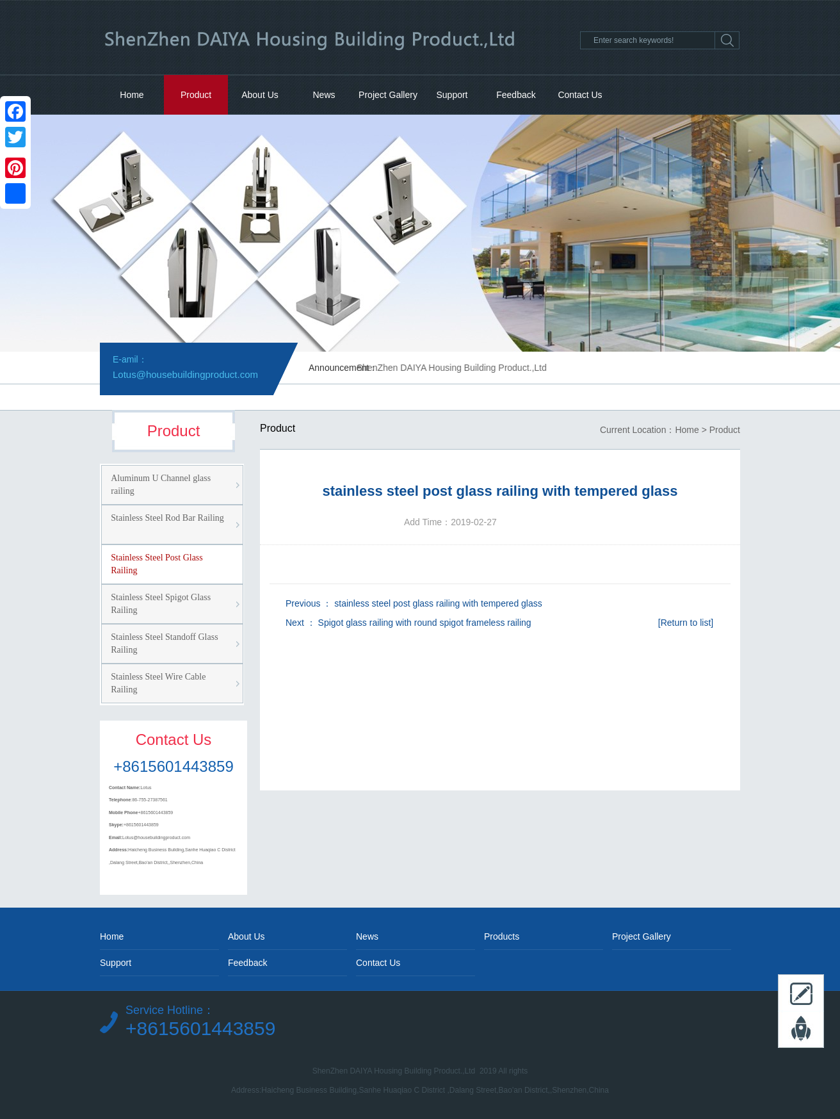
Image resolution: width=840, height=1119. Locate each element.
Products (501, 936)
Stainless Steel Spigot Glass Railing (161, 603)
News (323, 95)
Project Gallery (388, 95)
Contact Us (580, 95)
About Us (260, 95)
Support (451, 95)
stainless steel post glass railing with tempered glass (438, 603)
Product (196, 95)
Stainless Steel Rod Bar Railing (167, 518)
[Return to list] (685, 622)
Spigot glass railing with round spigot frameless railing (424, 622)
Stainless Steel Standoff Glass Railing (164, 643)
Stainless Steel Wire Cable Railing (158, 683)
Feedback (515, 95)
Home (131, 95)
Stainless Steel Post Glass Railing (157, 564)
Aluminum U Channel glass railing (161, 484)
